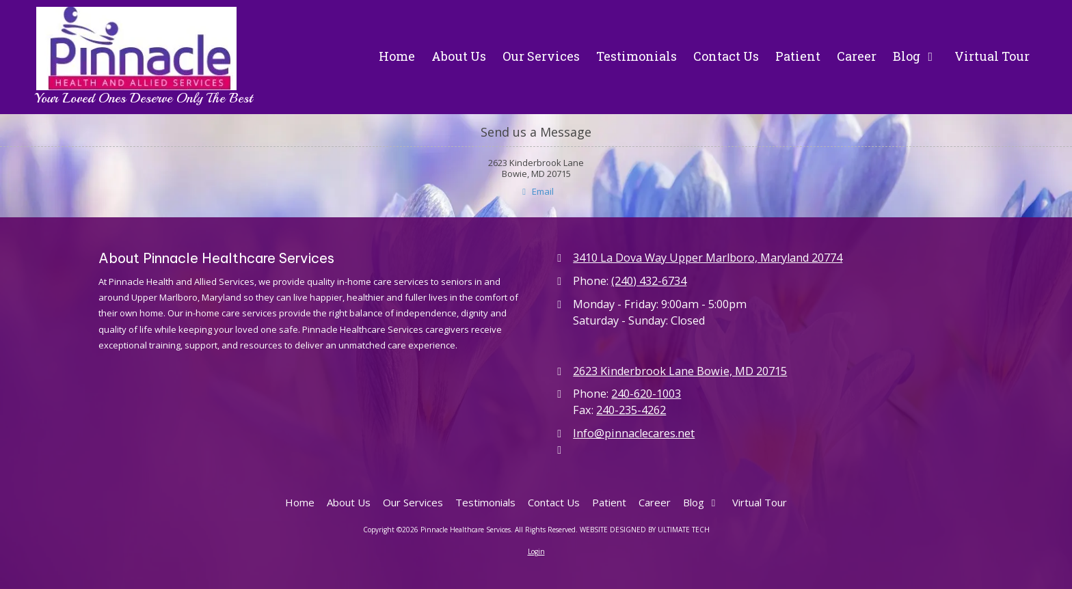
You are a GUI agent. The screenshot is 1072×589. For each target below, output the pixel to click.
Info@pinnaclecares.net (634, 433)
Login (536, 551)
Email (535, 191)
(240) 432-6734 (648, 280)
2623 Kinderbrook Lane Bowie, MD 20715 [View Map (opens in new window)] (680, 371)
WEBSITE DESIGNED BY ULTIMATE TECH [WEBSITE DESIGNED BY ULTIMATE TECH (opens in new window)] (645, 529)
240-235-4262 (631, 409)
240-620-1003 (646, 393)
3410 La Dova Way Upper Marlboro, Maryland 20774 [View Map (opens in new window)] (707, 257)
